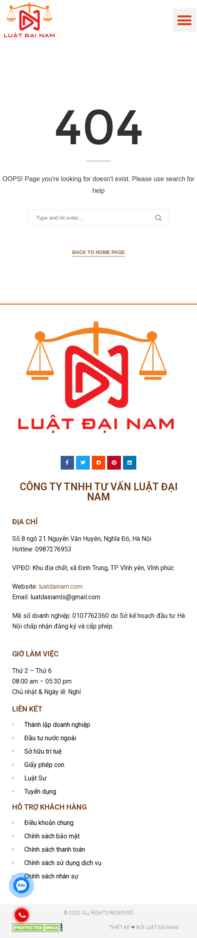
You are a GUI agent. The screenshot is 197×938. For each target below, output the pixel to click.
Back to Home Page (98, 252)
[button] (184, 20)
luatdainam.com (61, 586)
